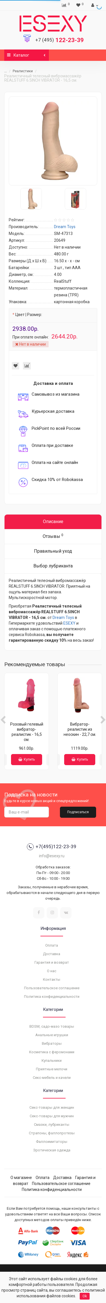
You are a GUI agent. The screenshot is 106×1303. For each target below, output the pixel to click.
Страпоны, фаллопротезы (52, 1133)
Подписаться (78, 812)
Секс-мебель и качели (52, 1077)
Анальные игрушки (51, 1035)
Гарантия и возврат (51, 962)
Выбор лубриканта (53, 566)
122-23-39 (59, 40)
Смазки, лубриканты (51, 1124)
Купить (26, 759)
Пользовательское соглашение (51, 988)
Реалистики (23, 71)
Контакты (51, 979)
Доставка (51, 954)
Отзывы (53, 536)
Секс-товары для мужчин (52, 1116)
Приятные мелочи (51, 1069)
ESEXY (69, 623)
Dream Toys (63, 617)
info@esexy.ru (51, 856)
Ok (85, 1296)
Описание (53, 521)
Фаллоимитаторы (51, 1141)
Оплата (51, 945)
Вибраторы (52, 1043)
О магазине (21, 1177)
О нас (51, 971)
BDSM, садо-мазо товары (51, 1026)
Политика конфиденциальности (51, 996)
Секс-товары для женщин (51, 1107)
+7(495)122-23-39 (51, 846)
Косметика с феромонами (51, 1052)
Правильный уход (53, 551)
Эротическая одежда (51, 1150)
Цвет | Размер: (28, 314)
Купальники (52, 1060)
